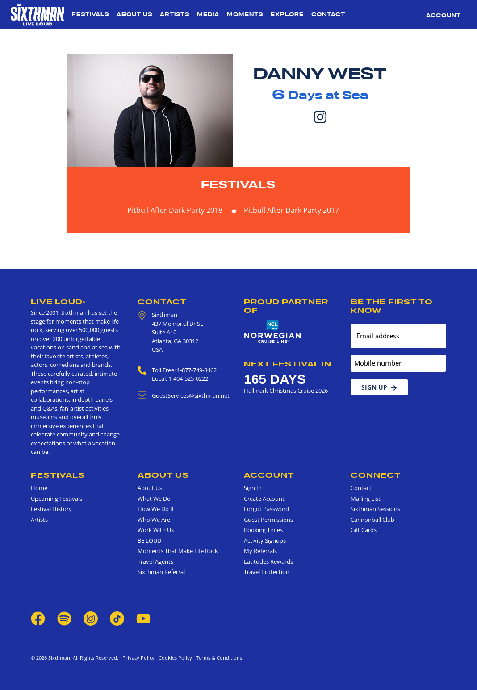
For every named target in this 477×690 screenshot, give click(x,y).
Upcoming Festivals (56, 499)
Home (39, 488)
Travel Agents (155, 561)
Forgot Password (266, 509)
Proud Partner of (286, 306)
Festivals (90, 14)
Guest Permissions (268, 519)
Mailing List (366, 499)
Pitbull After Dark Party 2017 (291, 210)
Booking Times (263, 530)
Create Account (264, 499)
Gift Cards (364, 530)
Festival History (51, 509)
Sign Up (379, 387)
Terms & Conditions (217, 657)
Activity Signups (265, 540)
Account (443, 15)
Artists (174, 14)
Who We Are (154, 519)
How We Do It (156, 509)
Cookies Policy (174, 657)
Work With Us (156, 530)
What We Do (154, 499)
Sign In (253, 488)
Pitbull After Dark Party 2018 (174, 210)
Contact (328, 14)
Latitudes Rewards (268, 561)
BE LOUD (149, 540)
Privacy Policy (138, 657)
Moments (245, 14)
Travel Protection (266, 572)
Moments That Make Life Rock (178, 551)
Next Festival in (287, 363)
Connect (376, 474)
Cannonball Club (372, 519)
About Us (134, 14)
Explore (287, 14)
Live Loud (58, 301)
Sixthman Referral (161, 572)
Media (208, 14)
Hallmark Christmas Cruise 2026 (286, 391)
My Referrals (260, 551)
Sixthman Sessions (375, 509)
